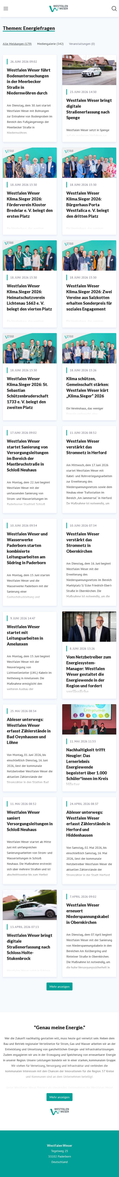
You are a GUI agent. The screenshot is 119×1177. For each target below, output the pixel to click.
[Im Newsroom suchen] (114, 8)
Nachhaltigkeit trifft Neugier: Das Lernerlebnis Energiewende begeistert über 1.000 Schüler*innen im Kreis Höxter (87, 767)
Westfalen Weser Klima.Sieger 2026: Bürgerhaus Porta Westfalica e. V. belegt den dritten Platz (87, 204)
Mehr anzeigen (59, 986)
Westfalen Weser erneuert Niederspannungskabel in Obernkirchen (87, 913)
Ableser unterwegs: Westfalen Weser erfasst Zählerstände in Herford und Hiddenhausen (88, 824)
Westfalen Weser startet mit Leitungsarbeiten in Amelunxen (25, 635)
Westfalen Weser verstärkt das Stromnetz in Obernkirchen (82, 542)
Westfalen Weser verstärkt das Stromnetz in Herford (86, 447)
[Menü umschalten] (6, 8)
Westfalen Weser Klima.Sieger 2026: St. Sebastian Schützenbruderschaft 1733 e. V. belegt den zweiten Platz (27, 393)
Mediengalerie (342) (50, 44)
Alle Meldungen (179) (17, 44)
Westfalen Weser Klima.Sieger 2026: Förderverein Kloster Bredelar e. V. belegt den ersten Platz (30, 204)
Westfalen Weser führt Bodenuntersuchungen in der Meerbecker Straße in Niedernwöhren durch (28, 81)
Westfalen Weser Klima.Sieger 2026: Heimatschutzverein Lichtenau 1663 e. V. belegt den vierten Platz (29, 297)
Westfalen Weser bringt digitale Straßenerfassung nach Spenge (89, 109)
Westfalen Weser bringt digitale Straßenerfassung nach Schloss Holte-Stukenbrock (29, 947)
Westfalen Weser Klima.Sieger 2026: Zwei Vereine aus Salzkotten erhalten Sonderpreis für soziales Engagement (89, 297)
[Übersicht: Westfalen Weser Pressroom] (58, 8)
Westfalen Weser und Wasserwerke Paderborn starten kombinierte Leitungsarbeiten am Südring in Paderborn (27, 548)
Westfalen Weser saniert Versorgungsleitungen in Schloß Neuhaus (30, 821)
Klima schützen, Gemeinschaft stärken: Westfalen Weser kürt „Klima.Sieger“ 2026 (87, 387)
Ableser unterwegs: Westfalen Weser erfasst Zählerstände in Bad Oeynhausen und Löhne (29, 731)
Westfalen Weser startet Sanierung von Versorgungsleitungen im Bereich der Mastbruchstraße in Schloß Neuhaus (27, 455)
